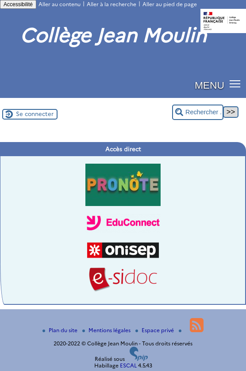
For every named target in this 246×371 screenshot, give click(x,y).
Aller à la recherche (111, 4)
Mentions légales (107, 330)
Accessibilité (18, 4)
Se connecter (35, 113)
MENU (209, 85)
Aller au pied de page (169, 4)
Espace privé (155, 330)
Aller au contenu (59, 4)
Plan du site (60, 330)
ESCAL (128, 365)
